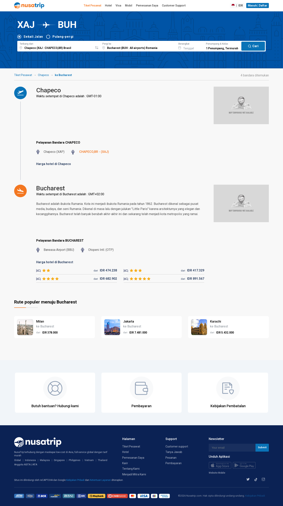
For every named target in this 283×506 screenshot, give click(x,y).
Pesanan (170, 457)
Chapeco (43, 75)
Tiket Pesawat (92, 5)
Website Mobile (217, 472)
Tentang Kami (131, 468)
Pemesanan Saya (147, 5)
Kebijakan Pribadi (75, 480)
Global (17, 460)
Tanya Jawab (173, 452)
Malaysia (45, 460)
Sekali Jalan (33, 36)
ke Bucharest (63, 75)
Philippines (74, 460)
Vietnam (89, 460)
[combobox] (55, 45)
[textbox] (55, 45)
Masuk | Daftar (257, 5)
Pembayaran (173, 463)
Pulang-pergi (63, 36)
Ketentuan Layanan (100, 480)
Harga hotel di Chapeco (53, 164)
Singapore (59, 460)
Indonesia (30, 460)
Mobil (128, 5)
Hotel (108, 5)
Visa (118, 5)
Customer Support (174, 5)
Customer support (176, 446)
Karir (125, 463)
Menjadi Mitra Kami (134, 474)
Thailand (102, 460)
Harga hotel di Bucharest (54, 262)
